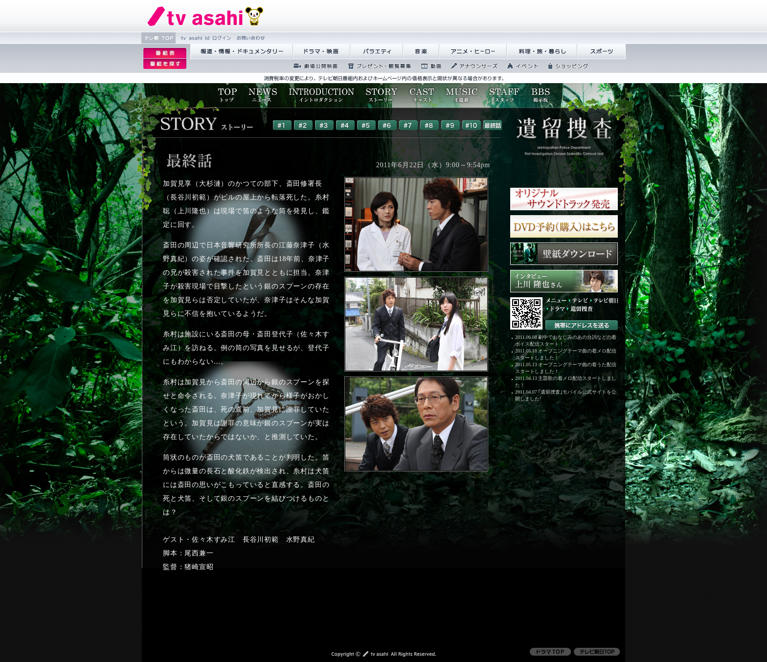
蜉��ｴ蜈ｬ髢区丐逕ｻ (312, 66)
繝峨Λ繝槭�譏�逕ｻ (321, 51)
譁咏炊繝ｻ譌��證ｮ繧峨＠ (542, 51)
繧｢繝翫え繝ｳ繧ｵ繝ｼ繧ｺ (471, 66)
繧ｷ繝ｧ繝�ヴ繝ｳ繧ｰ (565, 66)
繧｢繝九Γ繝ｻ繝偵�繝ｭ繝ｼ (473, 51)
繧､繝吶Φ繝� (519, 66)
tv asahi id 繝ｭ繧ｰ (205, 38)
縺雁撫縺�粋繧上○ (250, 38)
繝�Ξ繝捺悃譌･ (205, 16)
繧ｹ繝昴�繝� (601, 51)
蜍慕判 (428, 66)
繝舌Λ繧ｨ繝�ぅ (376, 51)
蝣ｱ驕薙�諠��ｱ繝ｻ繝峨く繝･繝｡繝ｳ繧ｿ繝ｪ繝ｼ (241, 51)
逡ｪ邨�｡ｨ (165, 53)
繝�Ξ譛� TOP (158, 38)
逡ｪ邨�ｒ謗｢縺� (165, 64)
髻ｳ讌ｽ (421, 51)
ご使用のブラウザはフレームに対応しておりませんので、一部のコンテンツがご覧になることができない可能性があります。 (379, 130)
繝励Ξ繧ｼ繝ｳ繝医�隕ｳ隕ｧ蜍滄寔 (376, 66)
